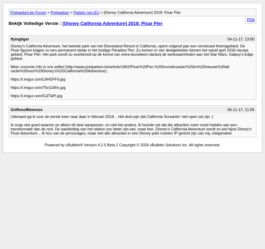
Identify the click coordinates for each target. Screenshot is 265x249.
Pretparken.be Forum (28, 12)
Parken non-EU (86, 12)
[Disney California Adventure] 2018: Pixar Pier (112, 23)
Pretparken (59, 12)
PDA (251, 20)
